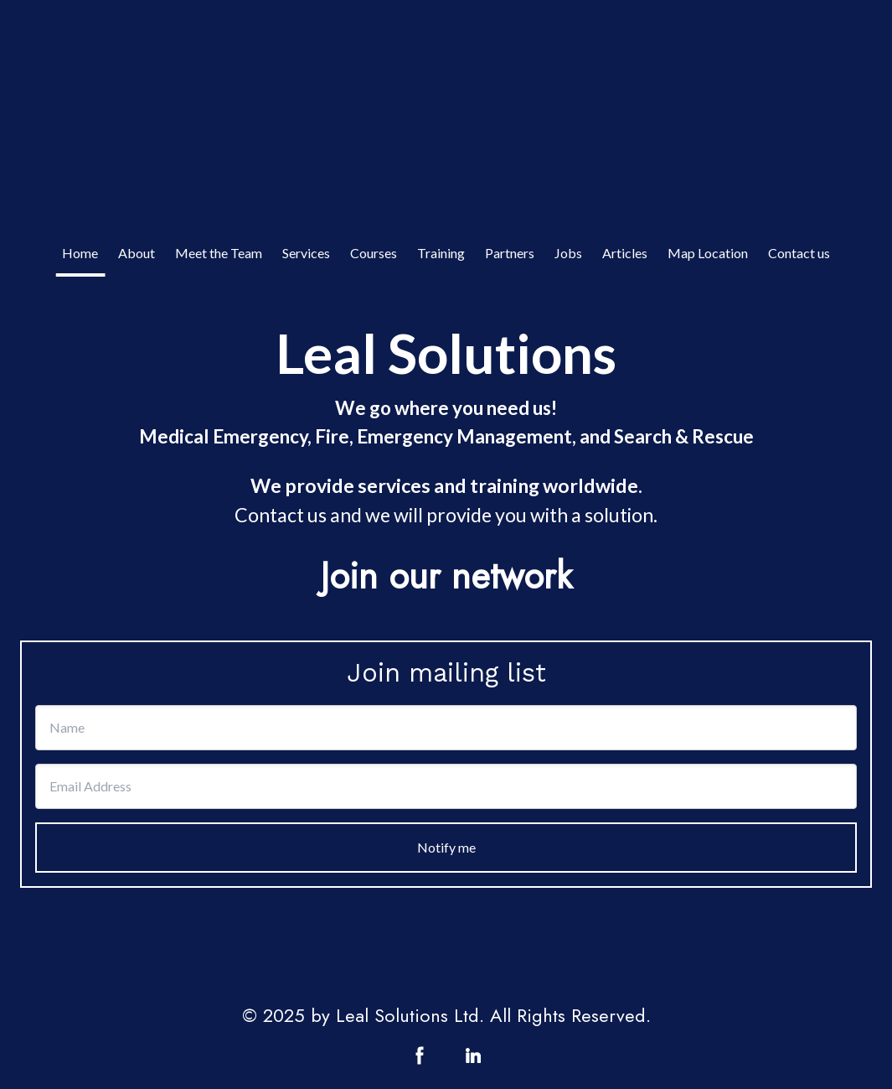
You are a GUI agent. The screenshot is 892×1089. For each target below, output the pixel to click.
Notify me (446, 847)
